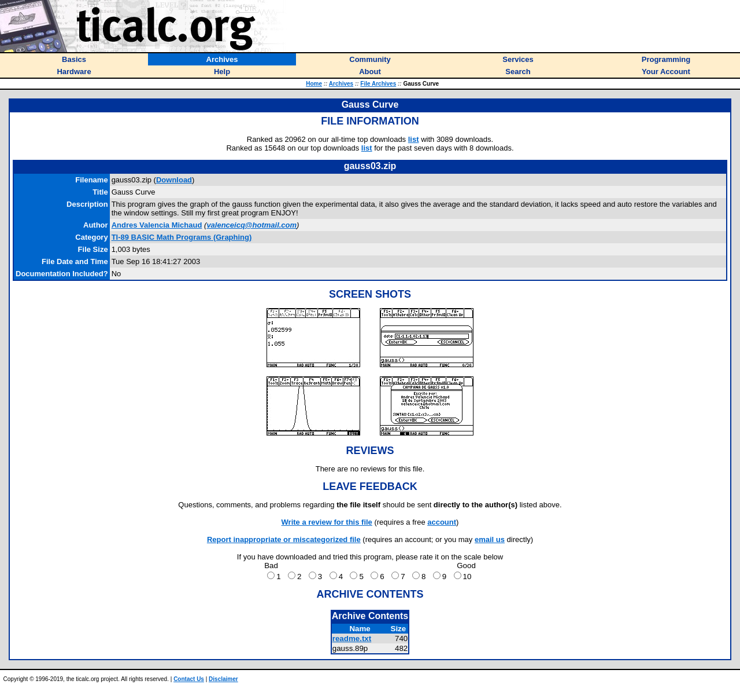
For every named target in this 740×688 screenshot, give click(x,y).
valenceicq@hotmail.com (251, 225)
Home (314, 83)
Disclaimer (223, 679)
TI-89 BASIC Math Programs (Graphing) (182, 237)
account (441, 522)
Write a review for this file (327, 522)
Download (174, 179)
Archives (341, 83)
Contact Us (188, 679)
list (413, 139)
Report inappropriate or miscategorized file (284, 539)
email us (490, 539)
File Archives (378, 83)
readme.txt (351, 638)
